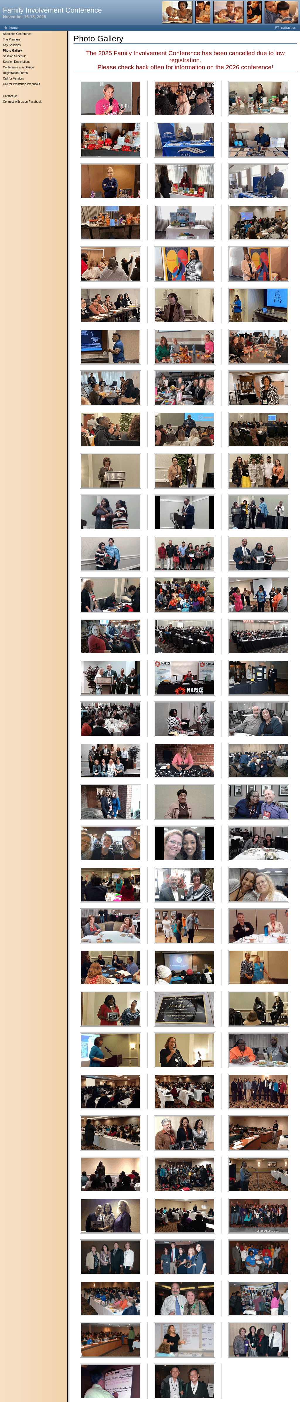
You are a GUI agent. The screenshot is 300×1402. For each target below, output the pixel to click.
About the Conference (17, 34)
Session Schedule (14, 56)
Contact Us (10, 96)
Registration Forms (15, 73)
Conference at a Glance (18, 67)
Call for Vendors (13, 78)
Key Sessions (12, 45)
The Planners (11, 39)
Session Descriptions (16, 61)
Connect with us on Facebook (22, 101)
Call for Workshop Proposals (21, 84)
